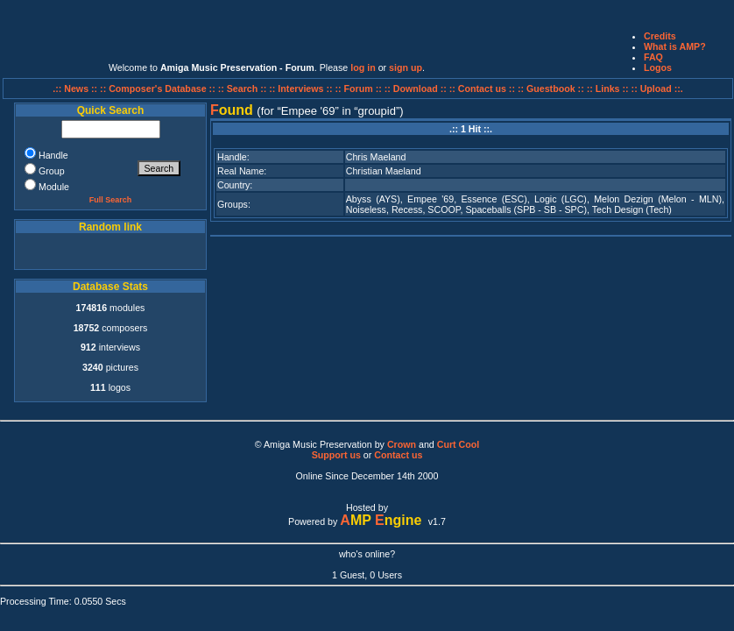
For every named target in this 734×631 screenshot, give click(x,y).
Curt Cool (458, 444)
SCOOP (443, 209)
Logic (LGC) (560, 199)
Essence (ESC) (493, 199)
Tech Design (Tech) (632, 209)
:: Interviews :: (302, 88)
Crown (401, 444)
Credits (660, 36)
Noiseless (366, 209)
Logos (658, 67)
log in (362, 67)
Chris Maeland (376, 157)
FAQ (653, 57)
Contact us (398, 455)
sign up (405, 67)
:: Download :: (417, 88)
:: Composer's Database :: (159, 88)
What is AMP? (675, 46)
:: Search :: (244, 88)
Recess (407, 209)
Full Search (110, 199)
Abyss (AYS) (373, 199)
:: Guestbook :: (551, 88)
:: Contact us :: (482, 88)
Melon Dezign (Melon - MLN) (658, 199)
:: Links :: (608, 88)
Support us (336, 455)
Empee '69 (430, 199)
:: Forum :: (360, 88)
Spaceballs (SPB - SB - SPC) (526, 209)
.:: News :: (76, 88)
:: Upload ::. (657, 88)
